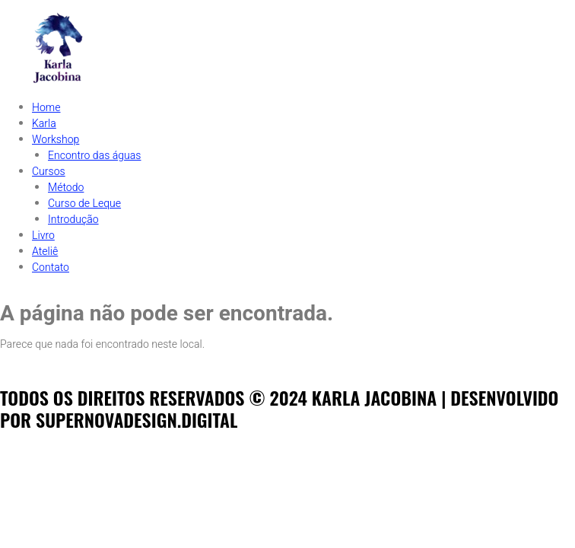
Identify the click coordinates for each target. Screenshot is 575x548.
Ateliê (45, 252)
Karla (44, 124)
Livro (43, 236)
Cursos (48, 172)
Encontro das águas (94, 156)
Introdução (73, 220)
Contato (50, 268)
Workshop (55, 140)
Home (46, 108)
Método (66, 188)
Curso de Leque (84, 204)
